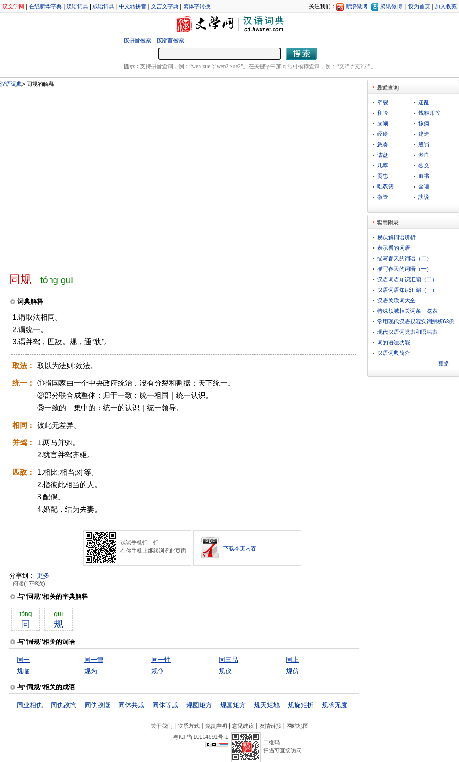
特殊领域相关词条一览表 (407, 311)
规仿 (292, 671)
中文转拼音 (132, 6)
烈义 (423, 165)
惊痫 (423, 123)
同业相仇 (30, 704)
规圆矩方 (199, 704)
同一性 (161, 659)
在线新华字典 (45, 6)
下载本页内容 (239, 548)
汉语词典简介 (393, 353)
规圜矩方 (233, 704)
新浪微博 (356, 6)
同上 (292, 659)
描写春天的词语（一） (404, 269)
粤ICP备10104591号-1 (200, 737)
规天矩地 (267, 704)
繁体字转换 (197, 6)
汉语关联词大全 (396, 300)
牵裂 (382, 102)
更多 (43, 575)
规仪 (225, 671)
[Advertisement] (86, 176)
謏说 (423, 197)
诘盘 (382, 155)
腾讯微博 (391, 6)
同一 (23, 659)
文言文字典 (164, 6)
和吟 (382, 113)
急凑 (382, 144)
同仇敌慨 (97, 704)
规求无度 (334, 704)
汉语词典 (77, 6)
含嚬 (423, 186)
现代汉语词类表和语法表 (407, 332)
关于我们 (162, 726)
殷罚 (423, 144)
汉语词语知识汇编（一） (407, 290)
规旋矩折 (300, 704)
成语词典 (103, 6)
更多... (446, 363)
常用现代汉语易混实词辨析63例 (415, 321)
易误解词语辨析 (396, 237)
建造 (423, 134)
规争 (157, 671)
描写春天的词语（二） (404, 258)
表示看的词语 (393, 248)
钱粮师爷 (429, 113)
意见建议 (243, 726)
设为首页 (419, 6)
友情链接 (270, 726)
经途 (382, 134)
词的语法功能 (393, 342)
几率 (382, 165)
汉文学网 (13, 6)
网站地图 (297, 726)
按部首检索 (170, 40)
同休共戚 (131, 704)
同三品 (228, 659)
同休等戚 (165, 704)
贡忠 (382, 176)
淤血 (423, 155)
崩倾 (382, 123)
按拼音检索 (137, 40)
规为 (90, 671)
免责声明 (216, 726)
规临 (23, 671)
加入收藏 (446, 6)
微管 (382, 197)
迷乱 (423, 102)
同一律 (93, 659)
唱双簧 (385, 186)
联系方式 (189, 726)
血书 (423, 176)
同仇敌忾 (63, 704)
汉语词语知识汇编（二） (407, 279)
